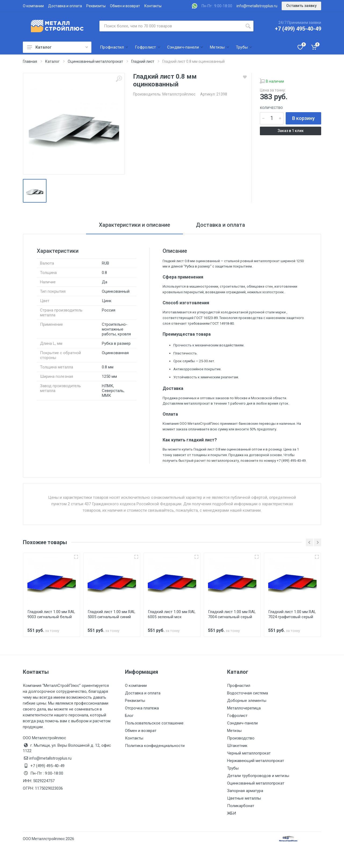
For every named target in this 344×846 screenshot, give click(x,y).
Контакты (153, 6)
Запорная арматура (245, 790)
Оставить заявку (301, 5)
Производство (241, 738)
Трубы (233, 768)
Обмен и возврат (125, 6)
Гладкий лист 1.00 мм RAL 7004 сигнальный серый (232, 614)
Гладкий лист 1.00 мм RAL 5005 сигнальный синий (111, 614)
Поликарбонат (240, 805)
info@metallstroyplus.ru (256, 6)
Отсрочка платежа (142, 708)
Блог (129, 715)
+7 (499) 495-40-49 (298, 28)
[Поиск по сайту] (171, 26)
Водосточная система (247, 693)
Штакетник (237, 745)
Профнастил (238, 685)
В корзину (303, 118)
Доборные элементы (246, 700)
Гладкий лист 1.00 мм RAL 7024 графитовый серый (292, 614)
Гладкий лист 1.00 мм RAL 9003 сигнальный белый (51, 614)
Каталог (57, 47)
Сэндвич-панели (242, 723)
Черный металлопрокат (249, 753)
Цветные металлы (244, 798)
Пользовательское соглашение (154, 723)
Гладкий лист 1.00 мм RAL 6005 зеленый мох (172, 614)
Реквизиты (96, 6)
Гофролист (237, 715)
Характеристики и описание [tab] (134, 225)
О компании (33, 6)
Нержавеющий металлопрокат (255, 760)
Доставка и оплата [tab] (220, 225)
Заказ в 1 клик (291, 131)
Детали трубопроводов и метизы (258, 775)
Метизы (234, 730)
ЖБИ (231, 813)
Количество (271, 108)
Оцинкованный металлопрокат (255, 783)
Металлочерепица (244, 708)
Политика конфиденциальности (155, 745)
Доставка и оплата (65, 6)
